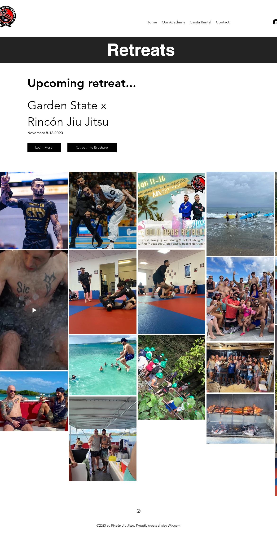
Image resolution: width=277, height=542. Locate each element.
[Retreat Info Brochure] (92, 147)
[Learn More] (44, 147)
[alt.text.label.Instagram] (236, 16)
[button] (173, 22)
